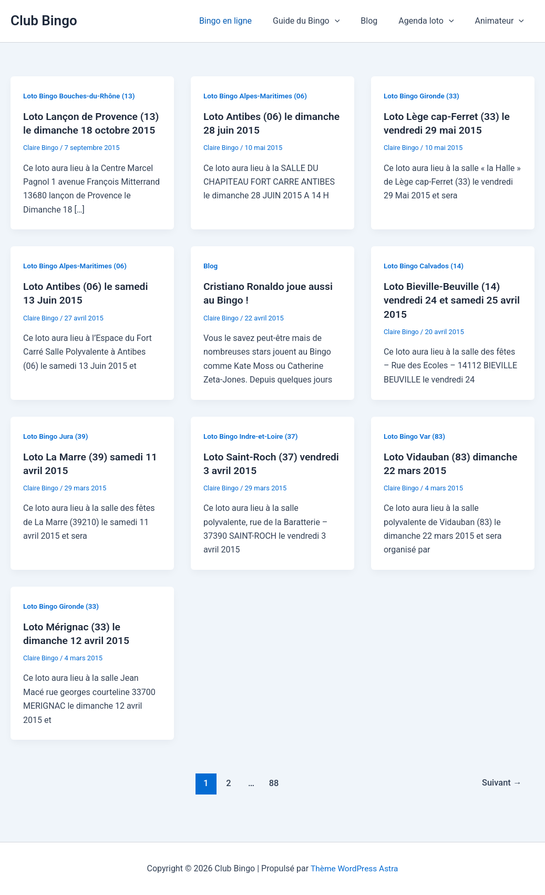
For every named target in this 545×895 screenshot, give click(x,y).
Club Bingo (44, 20)
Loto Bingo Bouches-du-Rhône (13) (81, 96)
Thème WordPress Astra (354, 868)
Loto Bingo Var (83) (416, 449)
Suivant (500, 796)
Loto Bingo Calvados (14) (425, 279)
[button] (349, 21)
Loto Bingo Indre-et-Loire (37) (252, 449)
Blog (379, 21)
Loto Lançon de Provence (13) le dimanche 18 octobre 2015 (89, 130)
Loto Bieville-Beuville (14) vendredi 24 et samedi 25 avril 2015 (444, 314)
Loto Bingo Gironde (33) (423, 96)
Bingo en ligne (244, 21)
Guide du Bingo (320, 21)
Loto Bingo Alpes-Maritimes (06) (257, 96)
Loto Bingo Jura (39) (56, 449)
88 (273, 796)
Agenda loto (432, 21)
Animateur (501, 21)
